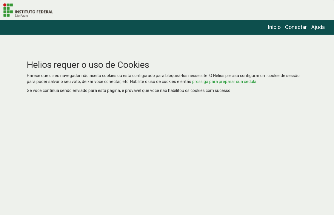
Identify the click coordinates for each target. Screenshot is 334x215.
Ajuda (318, 27)
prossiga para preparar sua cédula (224, 81)
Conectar (296, 27)
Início (274, 27)
